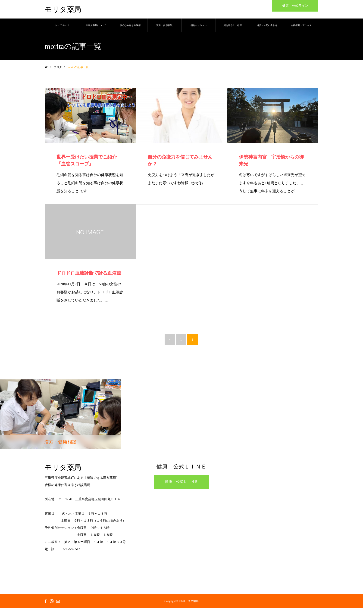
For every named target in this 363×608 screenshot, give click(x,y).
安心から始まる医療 (130, 25)
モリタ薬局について (96, 25)
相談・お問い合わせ (267, 25)
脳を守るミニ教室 (232, 25)
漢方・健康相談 (164, 25)
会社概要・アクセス (301, 25)
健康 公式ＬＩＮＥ (181, 482)
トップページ (62, 25)
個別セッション (199, 25)
